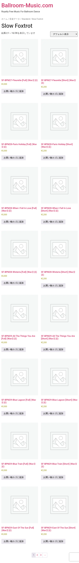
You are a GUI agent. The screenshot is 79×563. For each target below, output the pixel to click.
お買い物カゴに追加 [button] (14, 91)
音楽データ (14, 19)
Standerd (26, 19)
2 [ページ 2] (37, 555)
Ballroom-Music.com (27, 5)
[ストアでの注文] (64, 34)
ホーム (4, 19)
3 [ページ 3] (40, 555)
